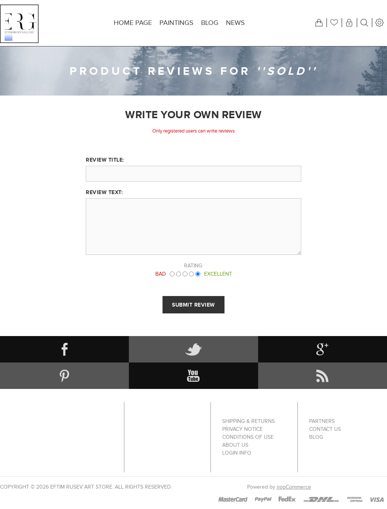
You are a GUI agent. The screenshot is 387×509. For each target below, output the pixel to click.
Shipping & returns (248, 421)
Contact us (325, 429)
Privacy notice (242, 429)
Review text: (104, 192)
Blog (209, 23)
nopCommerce (294, 487)
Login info (236, 453)
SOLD (287, 71)
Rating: (193, 265)
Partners (322, 421)
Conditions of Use (248, 437)
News (235, 23)
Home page (133, 23)
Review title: (105, 160)
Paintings (176, 23)
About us (235, 445)
